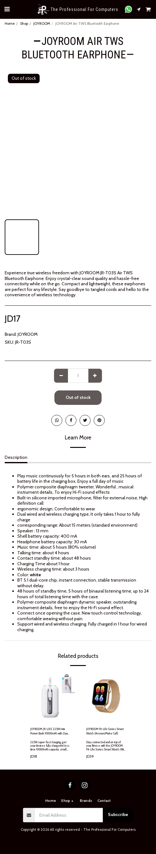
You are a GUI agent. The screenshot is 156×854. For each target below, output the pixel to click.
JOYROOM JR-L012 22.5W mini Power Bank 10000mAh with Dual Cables (49, 731)
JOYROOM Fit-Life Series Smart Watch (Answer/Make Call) (105, 731)
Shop (24, 23)
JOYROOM (41, 23)
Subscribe (118, 814)
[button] (7, 9)
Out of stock (78, 397)
